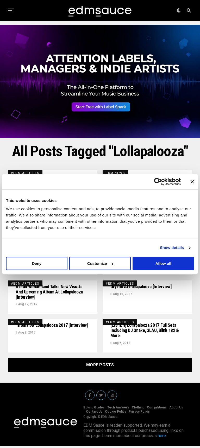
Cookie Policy (115, 413)
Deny (36, 263)
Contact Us (94, 413)
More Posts (100, 366)
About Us (176, 409)
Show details (172, 247)
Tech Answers (118, 409)
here (162, 437)
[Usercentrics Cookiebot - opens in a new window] (158, 181)
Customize (100, 263)
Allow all (163, 263)
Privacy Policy (139, 413)
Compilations (157, 409)
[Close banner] (192, 181)
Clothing (138, 409)
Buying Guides (94, 409)
